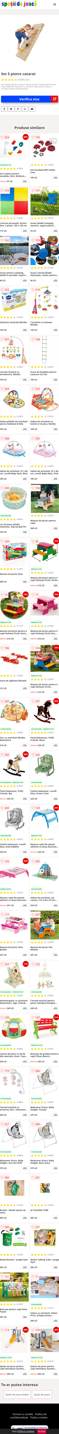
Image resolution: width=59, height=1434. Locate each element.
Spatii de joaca (42, 1394)
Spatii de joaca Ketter (17, 1394)
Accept (41, 1431)
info (25, 181)
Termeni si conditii (22, 1414)
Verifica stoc (38, 99)
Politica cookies (38, 1417)
